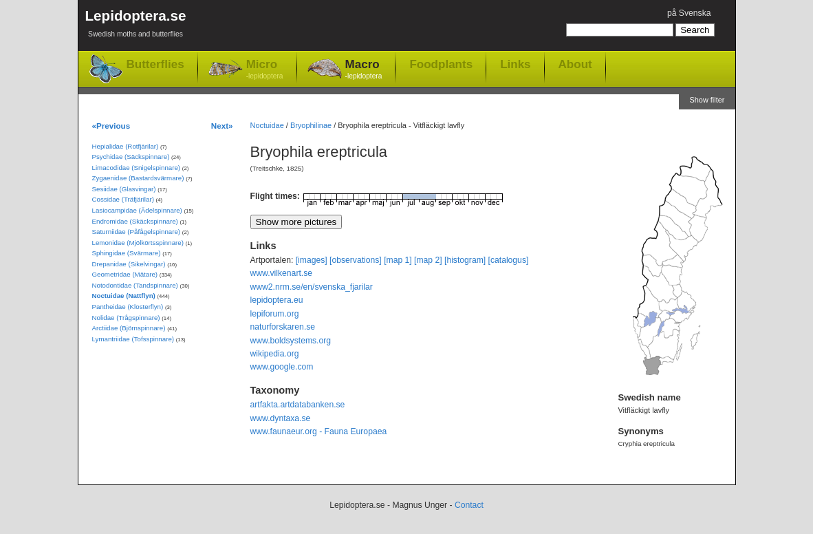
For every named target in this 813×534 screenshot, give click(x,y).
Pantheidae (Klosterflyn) (128, 306)
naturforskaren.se (283, 327)
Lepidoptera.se (135, 26)
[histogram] (465, 260)
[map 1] (398, 260)
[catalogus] (508, 260)
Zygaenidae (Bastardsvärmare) (138, 178)
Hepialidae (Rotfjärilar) (125, 146)
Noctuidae (267, 125)
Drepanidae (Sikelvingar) (129, 264)
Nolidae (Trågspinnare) (126, 317)
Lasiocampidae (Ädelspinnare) (137, 210)
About (575, 64)
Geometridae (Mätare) (125, 274)
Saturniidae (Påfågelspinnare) (136, 231)
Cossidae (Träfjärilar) (123, 199)
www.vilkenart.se (281, 273)
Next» (222, 125)
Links (515, 64)
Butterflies (155, 64)
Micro (264, 70)
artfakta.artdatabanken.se (297, 404)
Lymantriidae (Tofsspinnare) (133, 339)
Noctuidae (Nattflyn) (123, 295)
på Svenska (689, 13)
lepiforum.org (274, 314)
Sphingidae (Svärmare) (126, 253)
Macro (363, 70)
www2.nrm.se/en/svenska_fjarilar (311, 287)
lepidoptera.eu (276, 300)
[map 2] (428, 260)
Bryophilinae (311, 125)
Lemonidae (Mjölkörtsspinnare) (138, 242)
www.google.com (282, 367)
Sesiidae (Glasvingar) (124, 189)
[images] (311, 260)
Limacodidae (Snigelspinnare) (136, 167)
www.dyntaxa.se (280, 418)
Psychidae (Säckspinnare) (131, 156)
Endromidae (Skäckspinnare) (135, 221)
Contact (469, 505)
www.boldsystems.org (291, 340)
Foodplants (441, 64)
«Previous (111, 125)
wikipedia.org (274, 354)
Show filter (706, 100)
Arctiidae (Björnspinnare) (129, 328)
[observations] (355, 260)
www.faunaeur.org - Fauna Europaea (318, 431)
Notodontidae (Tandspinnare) (135, 285)
